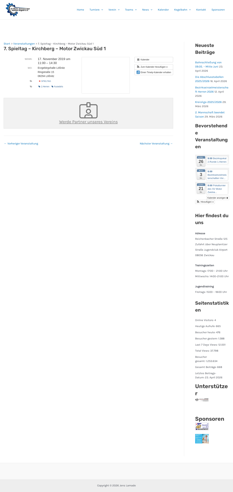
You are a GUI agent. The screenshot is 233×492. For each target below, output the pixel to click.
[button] (101, 9)
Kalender (163, 9)
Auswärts (57, 86)
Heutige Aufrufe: (205, 316)
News (147, 9)
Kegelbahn (182, 9)
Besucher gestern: (206, 329)
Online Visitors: (204, 310)
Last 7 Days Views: (206, 335)
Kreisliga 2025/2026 (207, 93)
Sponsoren (218, 9)
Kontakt (201, 9)
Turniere (96, 9)
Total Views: (202, 341)
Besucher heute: (205, 323)
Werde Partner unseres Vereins (88, 113)
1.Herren (43, 86)
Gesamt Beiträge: (206, 357)
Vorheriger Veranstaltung (21, 143)
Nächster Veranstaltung (156, 143)
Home (80, 9)
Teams (131, 9)
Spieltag (45, 81)
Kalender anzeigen (218, 188)
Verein (114, 9)
